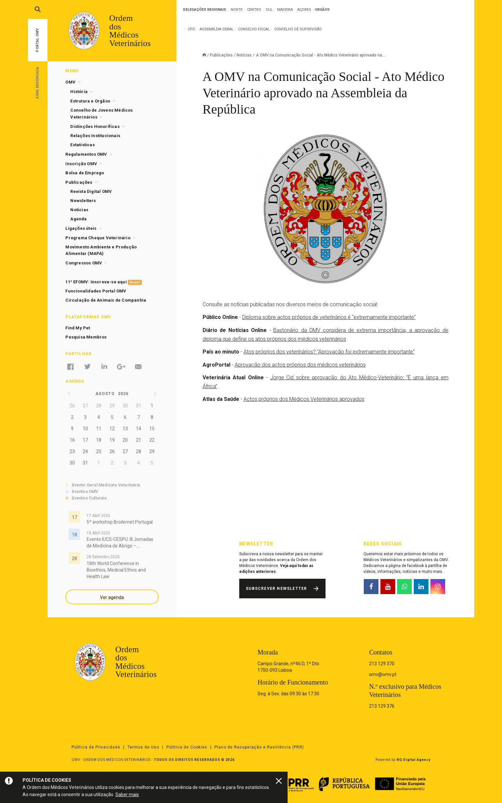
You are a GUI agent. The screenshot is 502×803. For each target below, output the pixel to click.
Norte (237, 10)
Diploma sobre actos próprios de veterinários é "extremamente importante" (329, 317)
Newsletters (83, 200)
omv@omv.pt (382, 674)
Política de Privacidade (96, 747)
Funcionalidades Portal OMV (95, 291)
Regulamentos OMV (86, 154)
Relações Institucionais (95, 135)
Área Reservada (37, 82)
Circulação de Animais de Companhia (105, 300)
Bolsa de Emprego (84, 172)
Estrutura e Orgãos (90, 101)
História (79, 91)
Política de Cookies (186, 747)
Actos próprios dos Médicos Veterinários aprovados (303, 399)
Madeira (285, 10)
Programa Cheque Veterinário (97, 237)
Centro (254, 10)
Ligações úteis (80, 228)
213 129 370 (381, 663)
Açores (304, 10)
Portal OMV (37, 40)
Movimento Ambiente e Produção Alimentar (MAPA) (101, 250)
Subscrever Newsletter (276, 588)
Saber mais (127, 794)
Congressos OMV (83, 262)
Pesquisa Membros (86, 337)
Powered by (403, 760)
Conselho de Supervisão (298, 29)
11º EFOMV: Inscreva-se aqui (103, 282)
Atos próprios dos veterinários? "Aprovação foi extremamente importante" (329, 352)
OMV (70, 82)
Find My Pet (77, 327)
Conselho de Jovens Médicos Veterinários (101, 113)
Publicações (221, 55)
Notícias (244, 55)
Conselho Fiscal (254, 29)
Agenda (78, 218)
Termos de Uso (143, 747)
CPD (191, 29)
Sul (269, 10)
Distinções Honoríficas (94, 126)
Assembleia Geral (216, 29)
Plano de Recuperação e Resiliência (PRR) (259, 747)
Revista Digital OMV (91, 191)
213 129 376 (381, 706)
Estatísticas (82, 144)
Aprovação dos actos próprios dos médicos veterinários (300, 365)
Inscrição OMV (81, 163)
